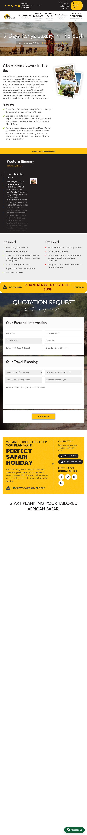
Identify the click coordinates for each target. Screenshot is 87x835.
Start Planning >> (68, 564)
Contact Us (25, 8)
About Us (24, 3)
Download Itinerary (43, 287)
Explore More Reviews (43, 640)
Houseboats (61, 15)
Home (20, 43)
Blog (40, 6)
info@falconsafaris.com (71, 462)
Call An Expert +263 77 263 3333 (29, 564)
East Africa (14, 771)
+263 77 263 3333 (68, 456)
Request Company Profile (25, 488)
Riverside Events (54, 793)
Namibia (13, 785)
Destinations (24, 16)
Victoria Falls (34, 791)
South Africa (15, 767)
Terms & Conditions (51, 768)
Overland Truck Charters (53, 788)
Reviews (50, 777)
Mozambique (15, 789)
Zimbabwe (14, 778)
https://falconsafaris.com (71, 815)
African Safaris (32, 43)
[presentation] (4, 603)
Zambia (13, 782)
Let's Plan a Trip (76, 5)
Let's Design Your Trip (19, 710)
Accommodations (28, 6)
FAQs (49, 780)
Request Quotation (44, 151)
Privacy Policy (52, 773)
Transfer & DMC (53, 784)
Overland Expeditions (33, 783)
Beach (31, 775)
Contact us (33, 771)
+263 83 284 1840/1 (28, 814)
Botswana (14, 775)
